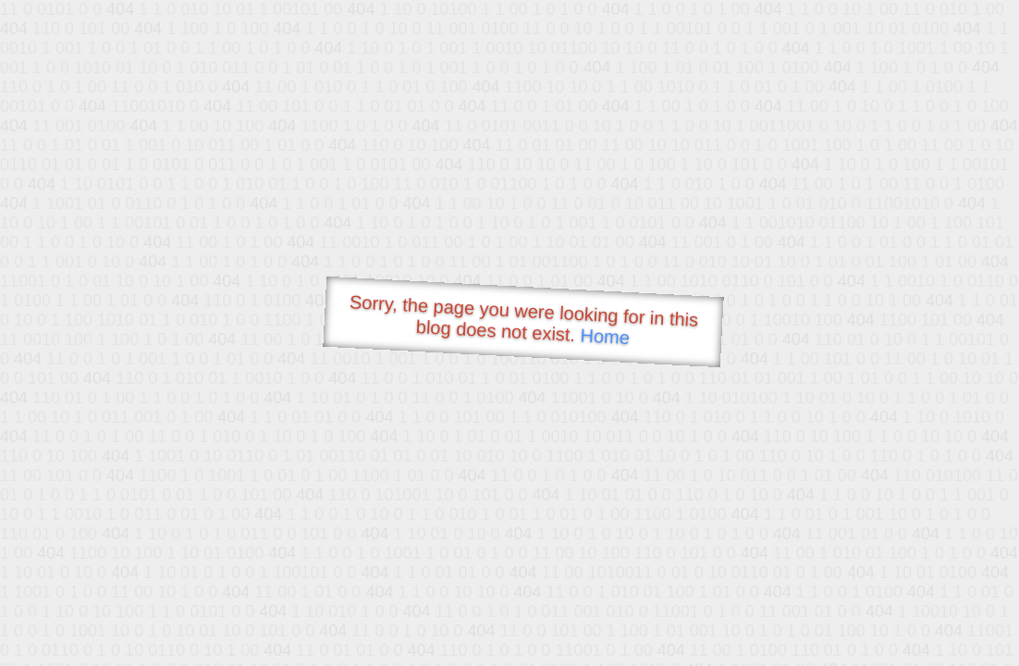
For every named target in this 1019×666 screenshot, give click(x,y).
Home (605, 336)
